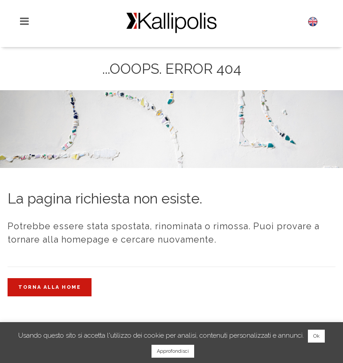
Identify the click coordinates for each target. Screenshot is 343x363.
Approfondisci (173, 351)
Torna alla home (49, 287)
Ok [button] (316, 336)
